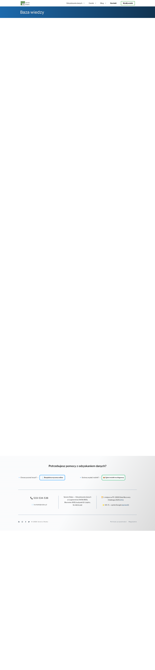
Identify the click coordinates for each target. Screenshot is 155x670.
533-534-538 (41, 498)
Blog (104, 3)
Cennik (93, 3)
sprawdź (125, 505)
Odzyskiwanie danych (76, 3)
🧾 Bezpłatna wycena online (52, 477)
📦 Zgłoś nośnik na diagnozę (113, 477)
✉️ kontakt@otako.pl (39, 505)
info (121, 500)
